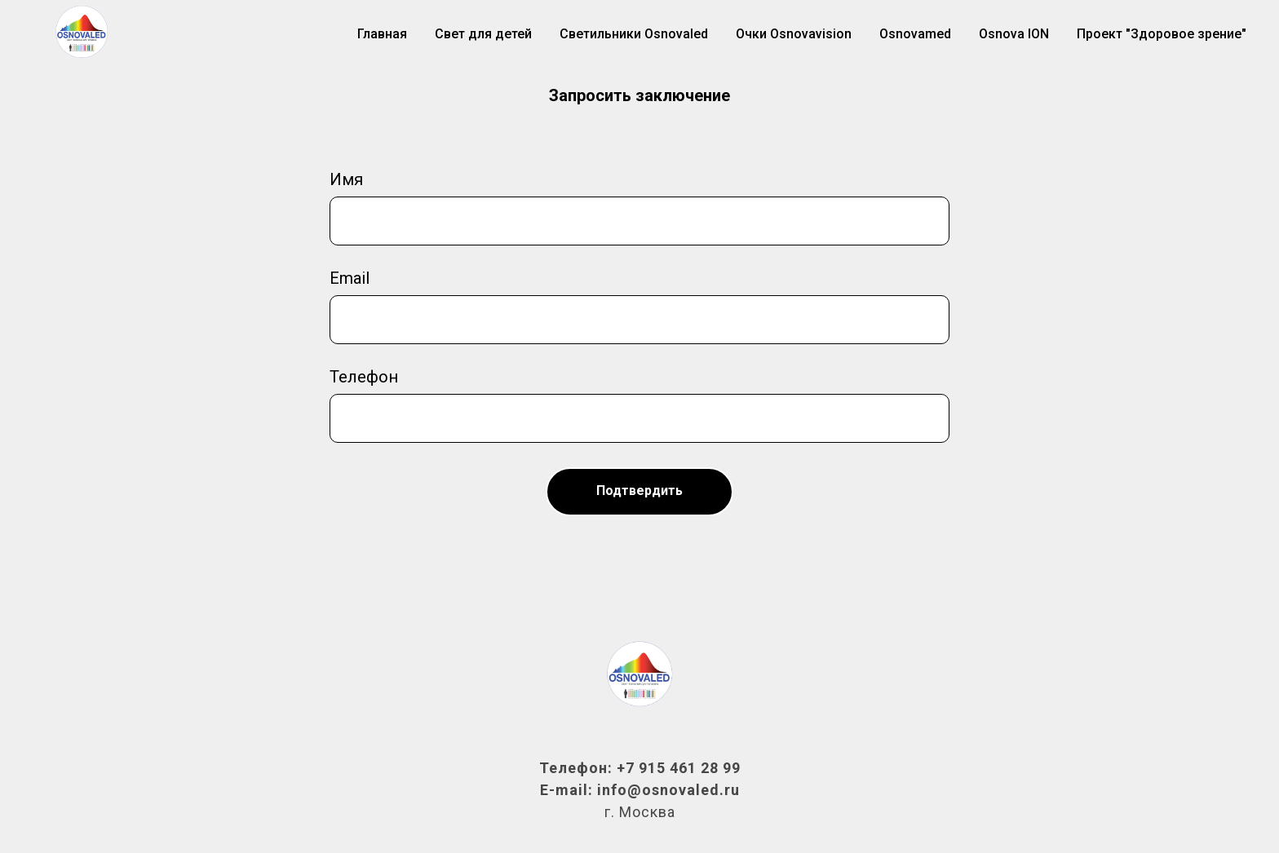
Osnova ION (1014, 34)
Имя (346, 179)
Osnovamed (915, 34)
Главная (382, 34)
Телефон (364, 377)
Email (350, 278)
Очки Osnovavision (794, 34)
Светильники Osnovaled (634, 34)
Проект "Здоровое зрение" (1161, 34)
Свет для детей (483, 34)
